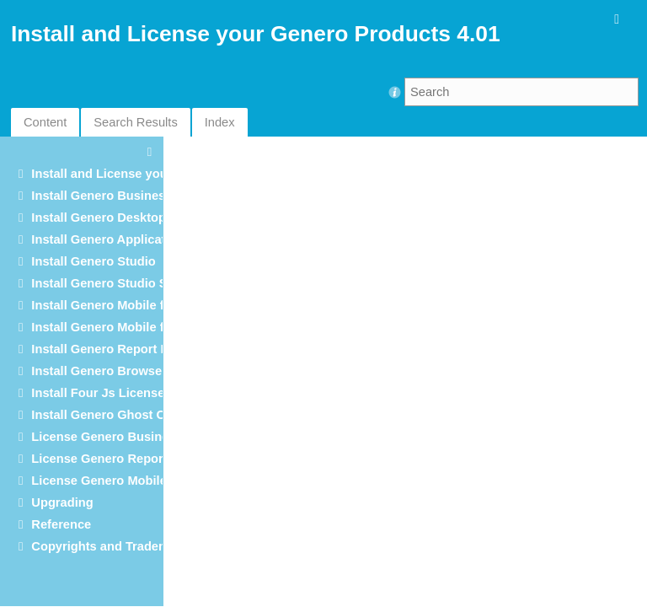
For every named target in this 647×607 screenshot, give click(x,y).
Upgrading (62, 502)
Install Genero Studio (93, 261)
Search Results (135, 122)
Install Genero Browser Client (117, 371)
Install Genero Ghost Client (110, 415)
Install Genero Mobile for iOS (116, 327)
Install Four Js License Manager (124, 393)
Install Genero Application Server (128, 239)
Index (220, 122)
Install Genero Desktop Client (117, 217)
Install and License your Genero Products (153, 173)
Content (45, 122)
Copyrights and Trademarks (113, 546)
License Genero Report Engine (121, 458)
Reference (61, 524)
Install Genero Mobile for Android (129, 305)
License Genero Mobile (98, 480)
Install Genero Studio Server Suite (131, 283)
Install (116, 349)
